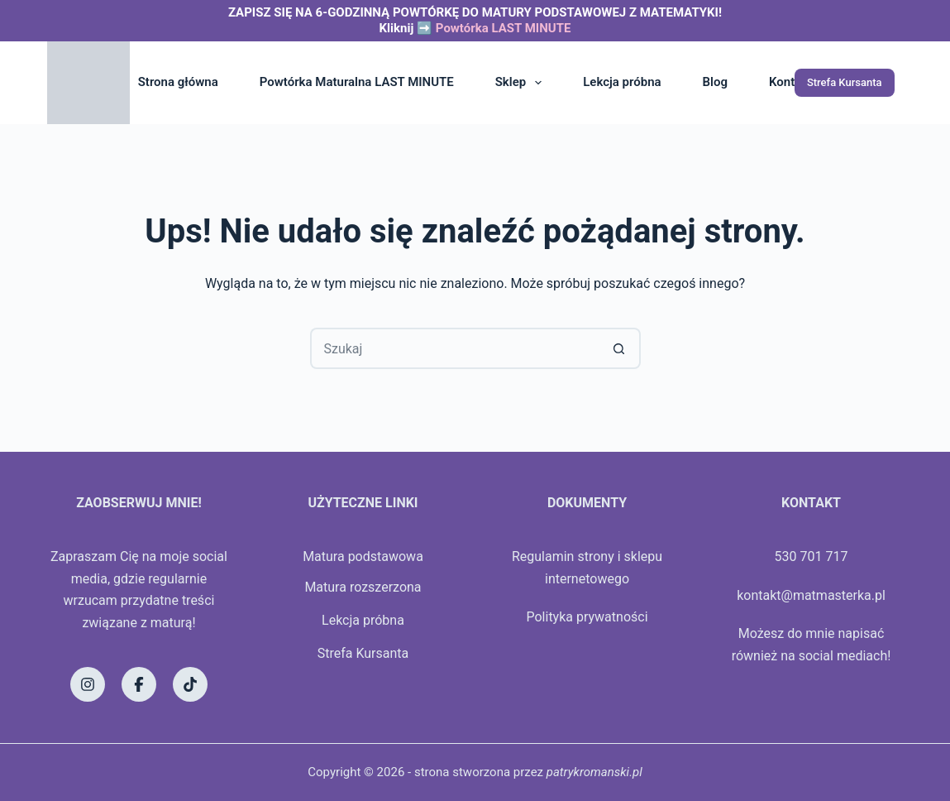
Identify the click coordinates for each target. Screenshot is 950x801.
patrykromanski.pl (594, 772)
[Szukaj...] (454, 348)
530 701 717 (811, 556)
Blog (715, 81)
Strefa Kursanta (844, 82)
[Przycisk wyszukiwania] (620, 348)
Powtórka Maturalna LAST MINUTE (357, 81)
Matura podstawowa (363, 556)
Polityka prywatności (586, 617)
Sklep (521, 83)
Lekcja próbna (622, 81)
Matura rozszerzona (362, 587)
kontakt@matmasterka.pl (811, 595)
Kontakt (790, 81)
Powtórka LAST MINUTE (503, 28)
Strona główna (178, 81)
